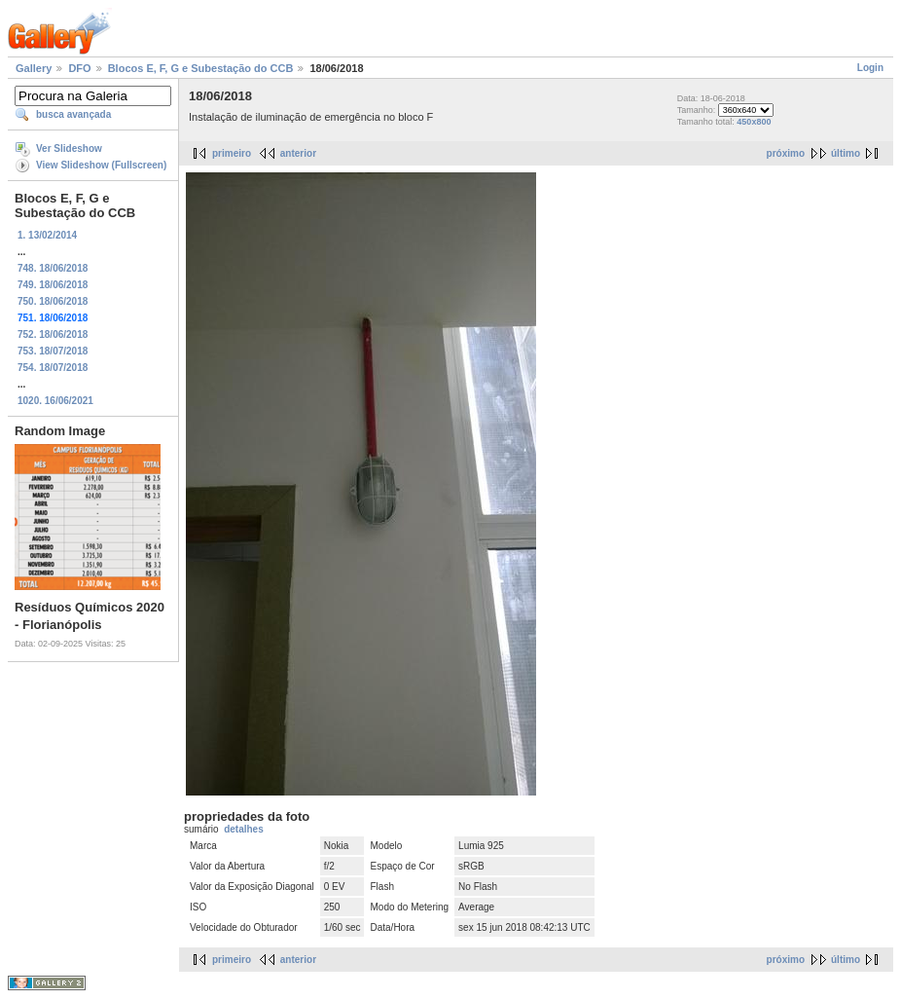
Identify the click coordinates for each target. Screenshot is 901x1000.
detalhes (244, 829)
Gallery (34, 68)
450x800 (754, 122)
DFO (79, 68)
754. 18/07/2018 (53, 367)
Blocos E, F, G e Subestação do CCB (201, 68)
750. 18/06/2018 (53, 301)
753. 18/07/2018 (53, 351)
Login (870, 67)
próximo (786, 153)
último (845, 153)
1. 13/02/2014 (47, 235)
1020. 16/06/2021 (55, 400)
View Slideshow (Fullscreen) (101, 165)
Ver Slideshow (69, 148)
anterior (298, 153)
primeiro (231, 153)
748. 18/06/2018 (53, 268)
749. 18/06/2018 (53, 284)
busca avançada (73, 114)
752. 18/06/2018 (53, 334)
